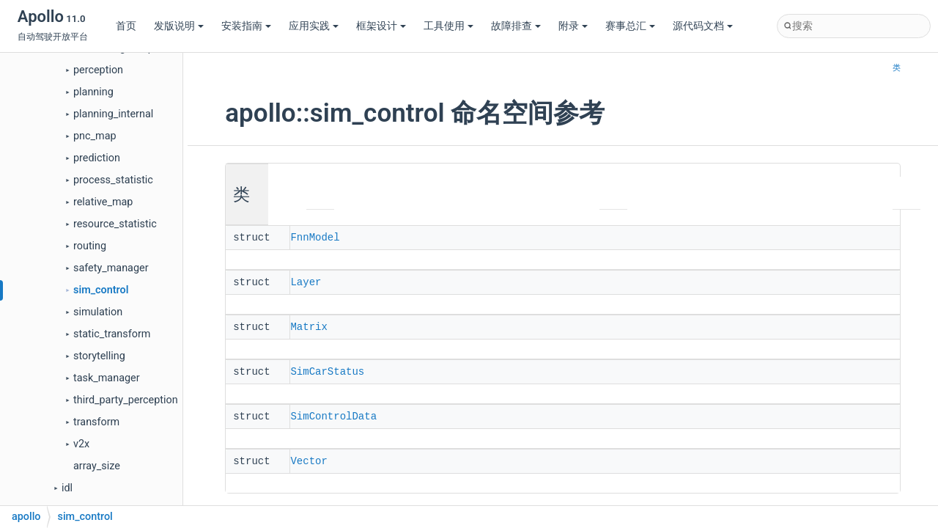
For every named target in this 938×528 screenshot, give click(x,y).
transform (96, 422)
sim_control (100, 290)
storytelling (99, 356)
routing (89, 246)
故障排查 (516, 26)
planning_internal (113, 114)
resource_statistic (115, 224)
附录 (573, 26)
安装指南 (246, 26)
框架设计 (381, 26)
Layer (305, 281)
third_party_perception (125, 400)
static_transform (111, 334)
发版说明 (179, 26)
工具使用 (448, 26)
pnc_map (95, 136)
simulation (97, 312)
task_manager (106, 378)
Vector (308, 457)
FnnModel (314, 237)
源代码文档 (703, 26)
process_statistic (113, 180)
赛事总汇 (630, 26)
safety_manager (111, 268)
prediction (96, 158)
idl (67, 488)
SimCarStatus (327, 369)
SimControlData (333, 413)
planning (93, 92)
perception (98, 70)
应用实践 (314, 26)
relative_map (103, 202)
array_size (96, 466)
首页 (126, 26)
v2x (81, 444)
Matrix (308, 325)
